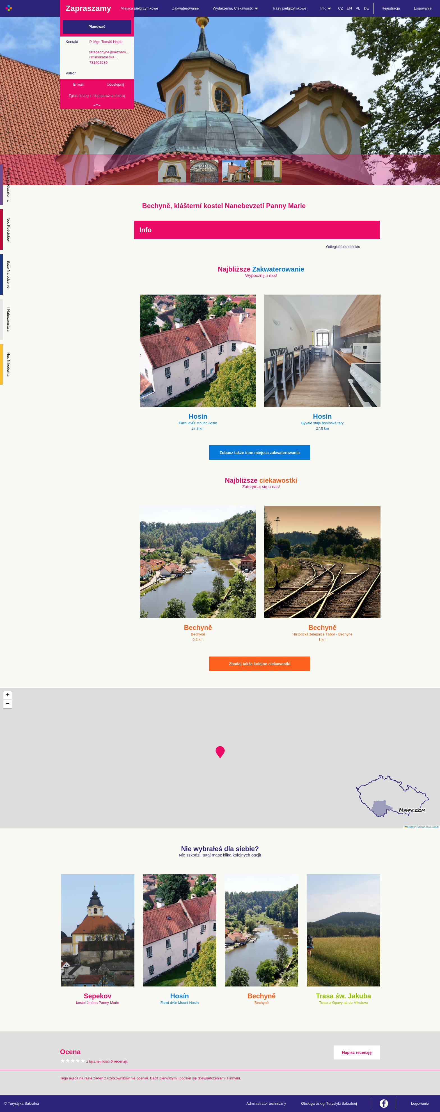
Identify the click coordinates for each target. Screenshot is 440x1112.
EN (349, 8)
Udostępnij (115, 84)
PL (358, 8)
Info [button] (325, 8)
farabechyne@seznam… (109, 52)
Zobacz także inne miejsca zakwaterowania (259, 452)
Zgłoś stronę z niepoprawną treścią (96, 96)
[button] (220, 752)
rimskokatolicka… (103, 57)
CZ (340, 8)
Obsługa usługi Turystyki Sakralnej (329, 1103)
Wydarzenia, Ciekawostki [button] (235, 8)
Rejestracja (391, 8)
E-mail (78, 84)
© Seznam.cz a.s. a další (427, 827)
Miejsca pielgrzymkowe (139, 8)
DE (366, 8)
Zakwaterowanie (185, 8)
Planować (96, 26)
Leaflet (409, 827)
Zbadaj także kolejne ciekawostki (259, 664)
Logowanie (423, 8)
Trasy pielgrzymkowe (289, 8)
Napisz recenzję (357, 1052)
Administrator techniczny (266, 1103)
